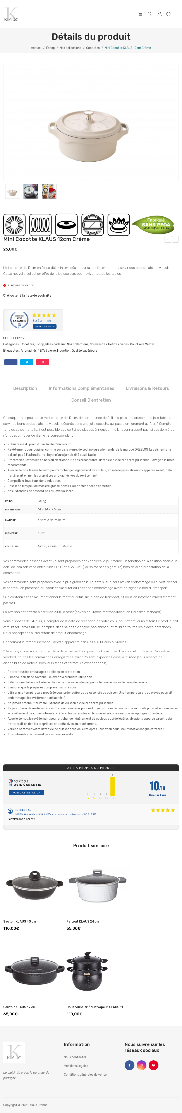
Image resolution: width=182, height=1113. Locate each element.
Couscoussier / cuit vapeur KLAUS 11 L (96, 1007)
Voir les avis (44, 326)
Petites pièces (118, 344)
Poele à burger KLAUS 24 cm (175, 240)
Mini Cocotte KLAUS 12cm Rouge (168, 240)
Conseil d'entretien (91, 400)
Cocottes (93, 48)
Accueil (36, 48)
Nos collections (70, 48)
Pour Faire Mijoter (142, 344)
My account (160, 14)
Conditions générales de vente (85, 1075)
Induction (63, 351)
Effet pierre (48, 351)
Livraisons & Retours (147, 388)
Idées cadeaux (55, 344)
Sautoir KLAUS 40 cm (19, 921)
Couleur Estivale (60, 546)
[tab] (25, 388)
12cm (42, 533)
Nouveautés (98, 344)
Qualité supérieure (84, 351)
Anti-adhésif (30, 351)
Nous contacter (75, 1057)
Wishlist (169, 14)
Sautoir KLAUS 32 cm (19, 1007)
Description (25, 388)
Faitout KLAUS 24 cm (83, 921)
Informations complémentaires (81, 388)
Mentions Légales (76, 1066)
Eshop (50, 48)
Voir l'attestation (26, 792)
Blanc (42, 546)
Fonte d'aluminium (51, 520)
